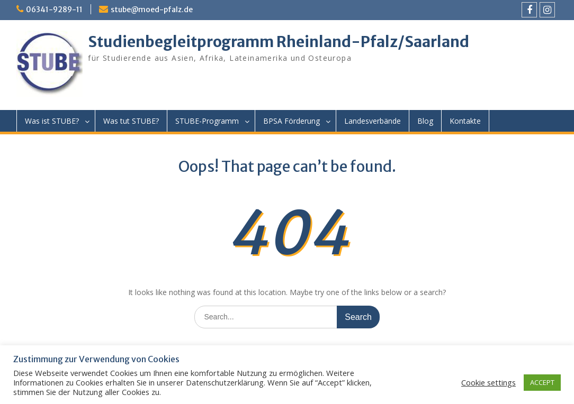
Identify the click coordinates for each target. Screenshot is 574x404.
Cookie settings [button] (488, 382)
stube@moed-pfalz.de (152, 9)
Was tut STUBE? (131, 121)
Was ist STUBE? (52, 121)
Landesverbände (372, 121)
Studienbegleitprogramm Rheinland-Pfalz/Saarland (278, 41)
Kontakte (465, 121)
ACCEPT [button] (542, 382)
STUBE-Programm (207, 121)
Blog (425, 121)
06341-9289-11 (54, 9)
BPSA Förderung (291, 121)
